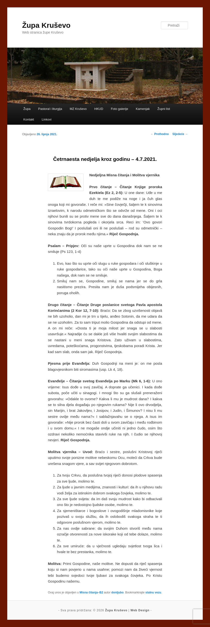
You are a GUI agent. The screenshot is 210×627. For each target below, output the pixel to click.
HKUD (98, 109)
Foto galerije (119, 109)
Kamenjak (143, 109)
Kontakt (28, 119)
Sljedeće (180, 134)
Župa (27, 109)
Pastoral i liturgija (50, 109)
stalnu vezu (153, 592)
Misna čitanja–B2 (91, 592)
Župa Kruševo (46, 25)
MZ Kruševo (78, 109)
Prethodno (159, 134)
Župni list (164, 109)
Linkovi (46, 119)
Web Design (139, 610)
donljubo (117, 592)
